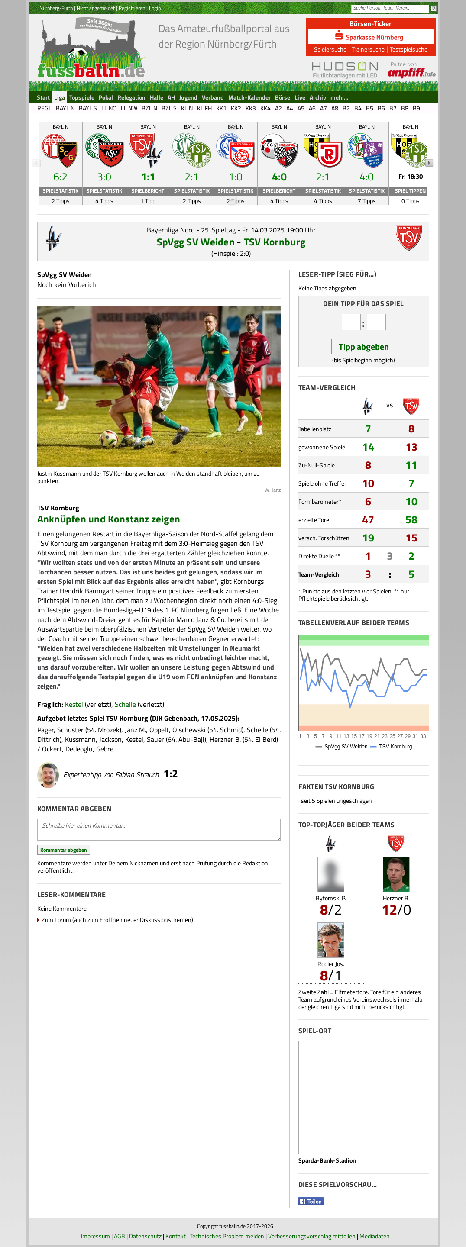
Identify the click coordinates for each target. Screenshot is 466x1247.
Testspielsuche (408, 49)
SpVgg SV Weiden (196, 241)
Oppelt (159, 730)
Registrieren (132, 8)
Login (155, 8)
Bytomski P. (331, 897)
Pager (45, 730)
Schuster (70, 730)
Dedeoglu (79, 749)
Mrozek (109, 730)
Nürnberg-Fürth (56, 8)
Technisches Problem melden (227, 1236)
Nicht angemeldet (96, 8)
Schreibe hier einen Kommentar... (159, 830)
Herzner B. (225, 739)
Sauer (155, 739)
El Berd (265, 739)
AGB (119, 1236)
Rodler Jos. (330, 963)
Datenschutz (145, 1236)
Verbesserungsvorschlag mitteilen (312, 1236)
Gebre (104, 749)
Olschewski (189, 730)
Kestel (74, 704)
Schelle (125, 704)
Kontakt (175, 1236)
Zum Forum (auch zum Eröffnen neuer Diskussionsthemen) (117, 919)
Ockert (52, 749)
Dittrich (48, 739)
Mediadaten (374, 1236)
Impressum (95, 1236)
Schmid (231, 730)
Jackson (110, 739)
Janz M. (135, 730)
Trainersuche (368, 49)
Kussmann (80, 739)
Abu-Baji (191, 739)
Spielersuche (330, 49)
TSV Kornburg (274, 241)
